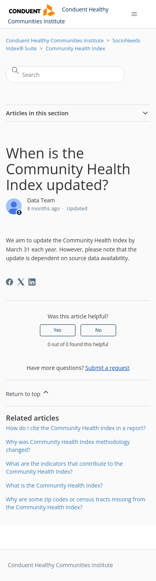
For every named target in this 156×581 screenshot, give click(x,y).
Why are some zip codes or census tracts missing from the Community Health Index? (75, 503)
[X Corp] (20, 282)
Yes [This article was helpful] (57, 330)
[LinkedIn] (32, 282)
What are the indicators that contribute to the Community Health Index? (64, 467)
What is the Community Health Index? (54, 485)
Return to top (28, 393)
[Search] (65, 74)
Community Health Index (75, 48)
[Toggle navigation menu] (134, 14)
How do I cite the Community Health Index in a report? (76, 428)
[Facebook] (9, 282)
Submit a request (107, 367)
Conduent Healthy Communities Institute (54, 40)
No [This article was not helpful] (98, 330)
